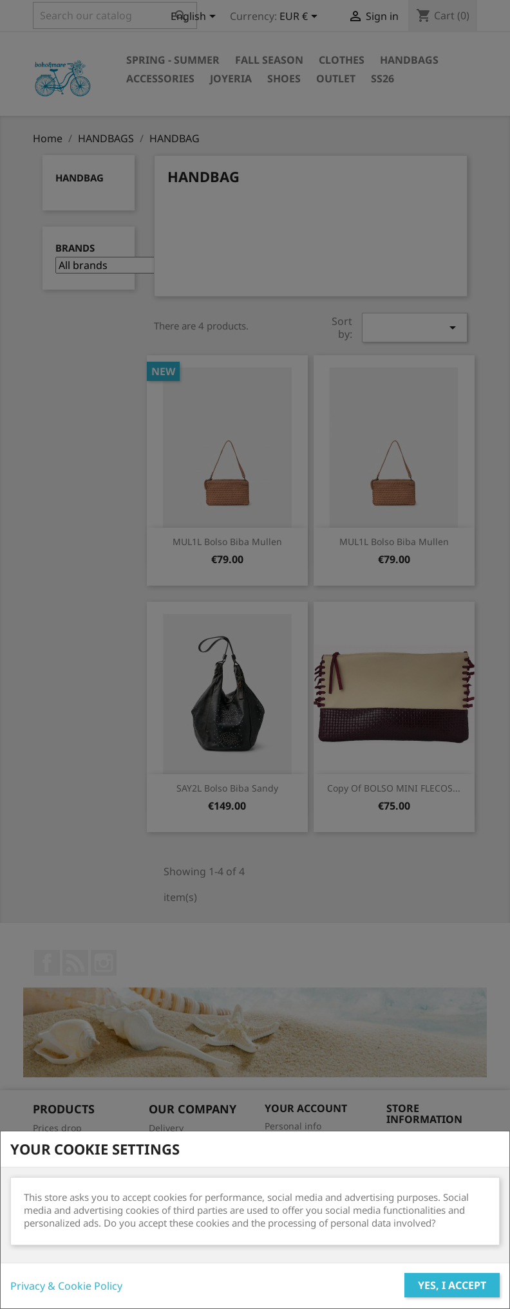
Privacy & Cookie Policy (66, 1285)
